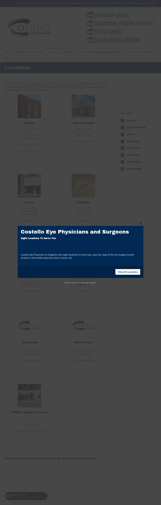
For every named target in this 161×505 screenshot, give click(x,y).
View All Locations (128, 271)
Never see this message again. (80, 282)
